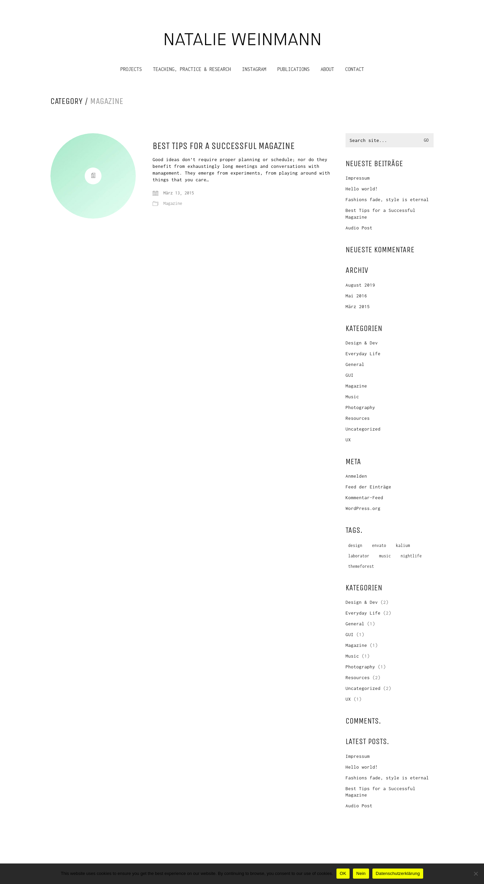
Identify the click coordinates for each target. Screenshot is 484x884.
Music (352, 396)
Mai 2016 (356, 295)
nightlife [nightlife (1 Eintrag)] (411, 556)
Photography (360, 407)
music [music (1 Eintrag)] (385, 556)
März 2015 (358, 306)
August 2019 (360, 285)
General (355, 364)
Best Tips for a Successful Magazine (223, 146)
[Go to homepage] (242, 38)
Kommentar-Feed (364, 497)
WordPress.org (363, 508)
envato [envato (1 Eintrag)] (379, 545)
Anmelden (356, 476)
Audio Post (359, 227)
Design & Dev (362, 342)
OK (343, 873)
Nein (361, 873)
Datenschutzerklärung (398, 873)
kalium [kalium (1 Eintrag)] (403, 545)
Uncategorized (363, 429)
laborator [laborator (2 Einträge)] (358, 556)
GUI (350, 375)
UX (348, 439)
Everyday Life (363, 353)
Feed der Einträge (368, 486)
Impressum (358, 178)
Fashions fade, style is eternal (387, 199)
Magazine (106, 101)
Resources (358, 418)
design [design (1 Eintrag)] (355, 545)
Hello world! (362, 188)
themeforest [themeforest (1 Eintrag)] (361, 566)
